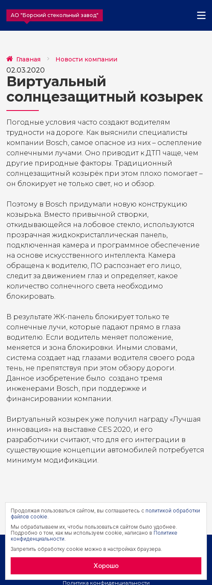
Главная (28, 59)
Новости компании (86, 59)
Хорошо (106, 566)
